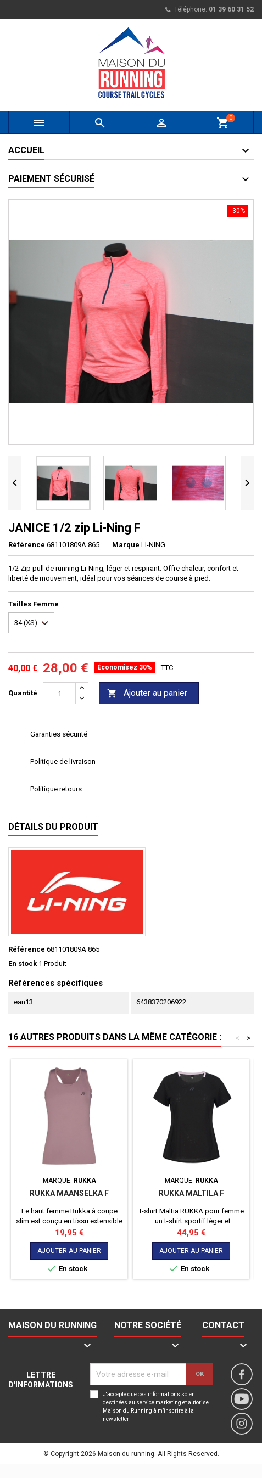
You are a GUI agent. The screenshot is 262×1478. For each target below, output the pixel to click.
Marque (126, 545)
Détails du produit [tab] (53, 827)
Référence (26, 545)
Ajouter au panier (147, 693)
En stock (22, 963)
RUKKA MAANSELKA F (69, 1193)
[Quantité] (59, 693)
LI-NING (153, 545)
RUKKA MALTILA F (191, 1193)
